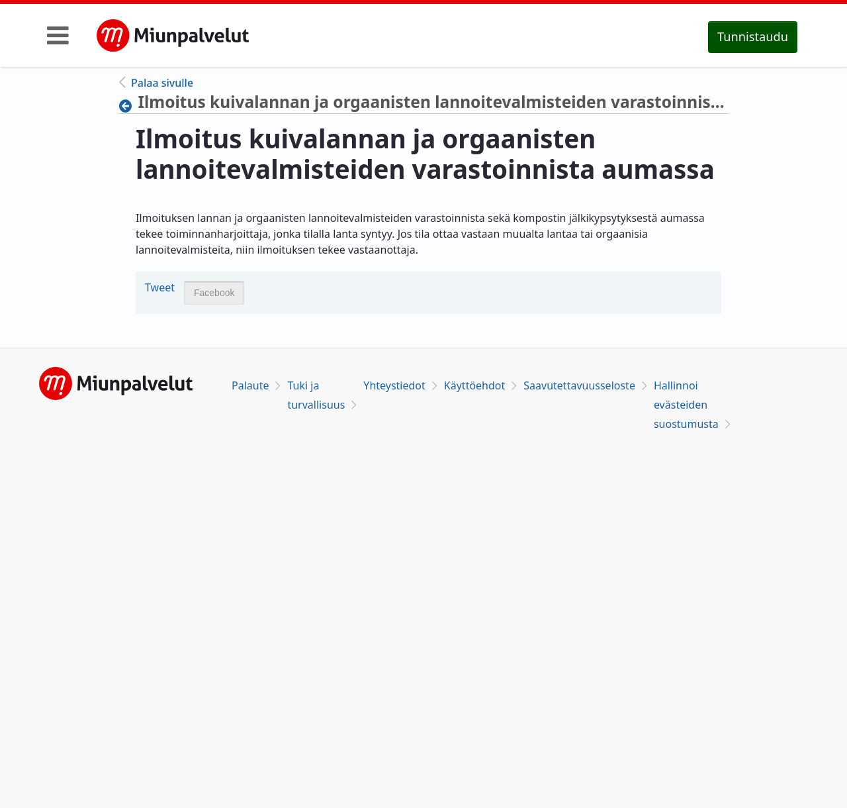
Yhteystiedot (394, 385)
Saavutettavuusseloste (579, 385)
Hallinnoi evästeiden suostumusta (686, 404)
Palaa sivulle (162, 83)
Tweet (160, 287)
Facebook (214, 292)
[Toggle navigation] (58, 35)
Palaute (250, 385)
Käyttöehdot (474, 385)
